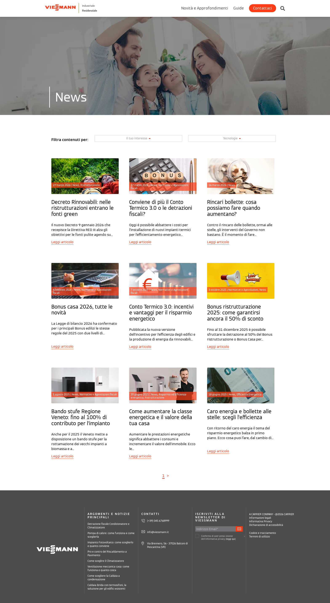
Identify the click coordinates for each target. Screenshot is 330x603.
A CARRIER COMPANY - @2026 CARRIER (271, 514)
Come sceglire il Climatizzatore (106, 560)
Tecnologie (232, 138)
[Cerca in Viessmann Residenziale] (280, 7)
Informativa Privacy (260, 521)
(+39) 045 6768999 (158, 520)
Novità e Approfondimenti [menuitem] (204, 8)
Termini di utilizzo (259, 536)
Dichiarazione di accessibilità (266, 524)
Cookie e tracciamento (262, 532)
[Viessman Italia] (67, 8)
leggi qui (230, 539)
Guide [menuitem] (238, 8)
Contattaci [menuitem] (262, 8)
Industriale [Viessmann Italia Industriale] (104, 6)
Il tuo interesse (138, 138)
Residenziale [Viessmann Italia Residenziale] (106, 10)
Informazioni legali (260, 517)
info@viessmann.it (158, 531)
